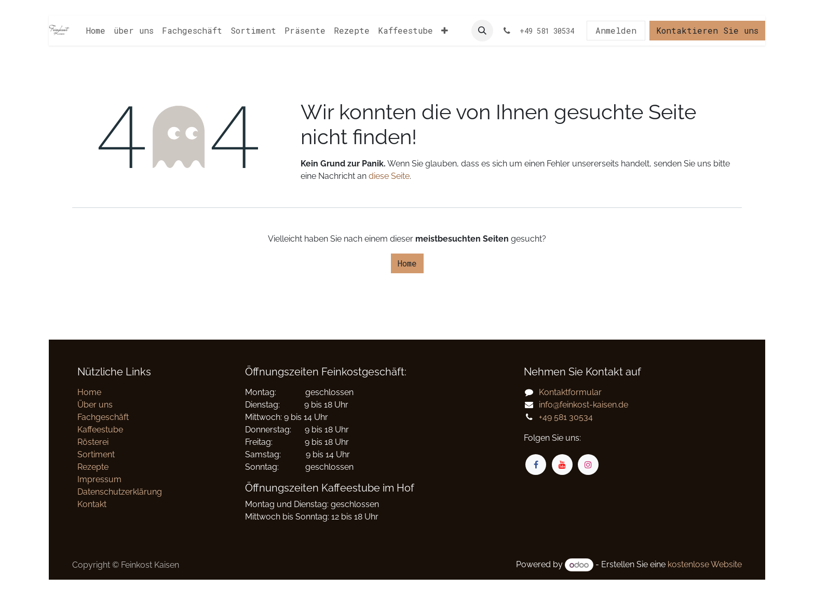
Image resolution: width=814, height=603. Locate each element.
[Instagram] (588, 464)
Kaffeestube (100, 429)
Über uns (95, 405)
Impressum (99, 479)
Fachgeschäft (103, 417)
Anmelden (615, 30)
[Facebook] (535, 464)
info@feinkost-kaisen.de (583, 405)
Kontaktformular (570, 392)
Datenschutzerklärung (119, 492)
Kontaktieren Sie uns (707, 30)
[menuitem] (96, 30)
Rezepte (92, 467)
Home (407, 263)
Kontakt (91, 504)
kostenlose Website (705, 565)
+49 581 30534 (566, 417)
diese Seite (389, 176)
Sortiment (96, 454)
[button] (482, 30)
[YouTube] (562, 464)
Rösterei (92, 442)
